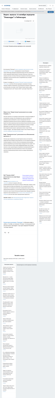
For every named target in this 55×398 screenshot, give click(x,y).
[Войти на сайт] (53, 5)
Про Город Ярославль (23, 351)
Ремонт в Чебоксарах (6, 8)
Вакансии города (24, 8)
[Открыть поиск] (50, 5)
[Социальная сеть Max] (19, 43)
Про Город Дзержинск (14, 353)
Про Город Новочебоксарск (6, 349)
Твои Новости (13, 349)
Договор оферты (14, 360)
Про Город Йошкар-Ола (23, 349)
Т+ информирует (15, 8)
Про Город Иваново (14, 351)
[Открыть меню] (2, 5)
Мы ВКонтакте (41, 8)
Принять (51, 12)
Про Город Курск (4, 352)
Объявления (3, 360)
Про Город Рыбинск (14, 352)
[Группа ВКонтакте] (11, 41)
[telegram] (9, 232)
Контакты (22, 359)
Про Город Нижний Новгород (6, 353)
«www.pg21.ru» (9, 365)
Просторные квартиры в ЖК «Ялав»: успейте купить (19, 259)
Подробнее (51, 379)
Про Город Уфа (22, 352)
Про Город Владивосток (23, 353)
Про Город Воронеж (5, 351)
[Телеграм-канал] (27, 41)
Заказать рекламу (32, 8)
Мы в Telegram (49, 8)
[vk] (5, 232)
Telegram (3, 359)
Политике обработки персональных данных (37, 11)
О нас (12, 359)
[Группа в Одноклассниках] (33, 351)
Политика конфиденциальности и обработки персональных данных (12, 381)
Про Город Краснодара (5, 355)
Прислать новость (42, 5)
